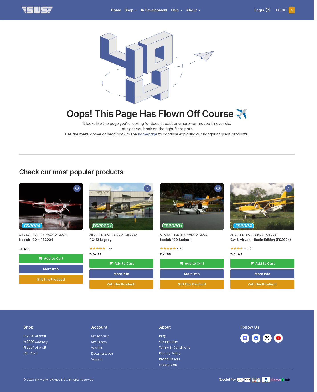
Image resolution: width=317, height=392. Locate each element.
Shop (28, 327)
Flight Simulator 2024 (50, 234)
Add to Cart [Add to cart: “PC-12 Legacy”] (121, 263)
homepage (147, 134)
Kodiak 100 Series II (176, 240)
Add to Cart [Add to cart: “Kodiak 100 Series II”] (192, 263)
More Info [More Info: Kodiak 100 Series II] (192, 274)
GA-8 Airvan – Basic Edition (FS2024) (260, 240)
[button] (285, 10)
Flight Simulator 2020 (120, 234)
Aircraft (25, 234)
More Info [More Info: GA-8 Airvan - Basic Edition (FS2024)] (262, 274)
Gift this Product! (51, 279)
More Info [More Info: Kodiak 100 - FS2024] (51, 269)
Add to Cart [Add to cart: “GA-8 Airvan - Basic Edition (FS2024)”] (262, 263)
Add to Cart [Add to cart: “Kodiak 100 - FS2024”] (50, 258)
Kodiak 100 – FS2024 (36, 240)
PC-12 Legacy (100, 240)
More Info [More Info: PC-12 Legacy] (121, 274)
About (165, 327)
